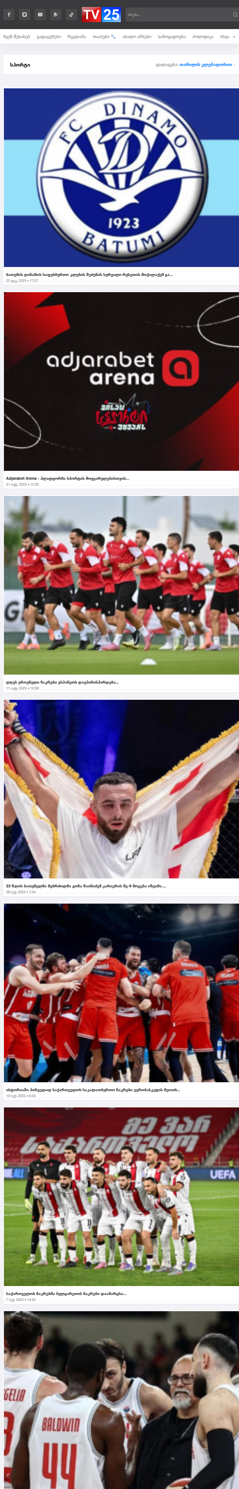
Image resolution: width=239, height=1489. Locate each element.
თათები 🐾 (104, 36)
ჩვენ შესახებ (16, 36)
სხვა (228, 36)
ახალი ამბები (137, 36)
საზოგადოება (172, 36)
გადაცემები (49, 36)
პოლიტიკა (203, 36)
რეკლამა (77, 36)
